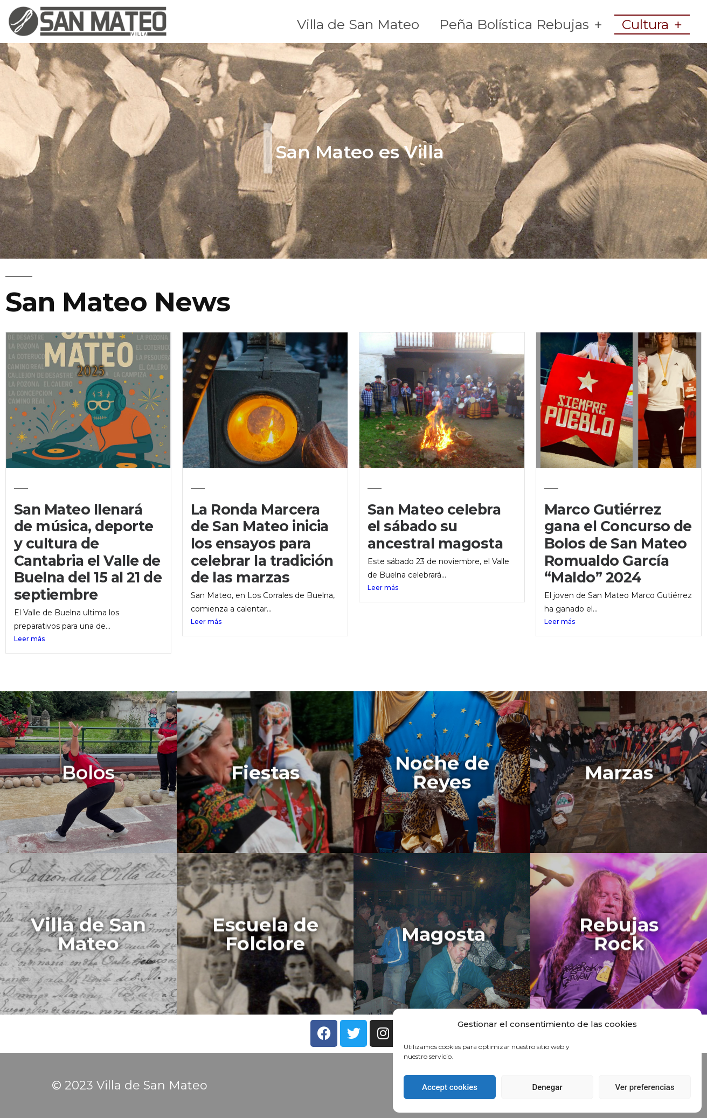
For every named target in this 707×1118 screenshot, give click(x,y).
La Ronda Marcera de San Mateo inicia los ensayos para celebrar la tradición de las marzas (262, 544)
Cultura (652, 24)
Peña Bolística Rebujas (520, 24)
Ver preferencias (644, 1087)
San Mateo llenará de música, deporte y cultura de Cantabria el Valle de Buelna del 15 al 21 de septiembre (88, 552)
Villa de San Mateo (358, 24)
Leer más (29, 639)
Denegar (547, 1087)
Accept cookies (449, 1087)
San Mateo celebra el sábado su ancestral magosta (435, 526)
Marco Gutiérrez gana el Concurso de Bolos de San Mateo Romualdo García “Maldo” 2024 (618, 544)
